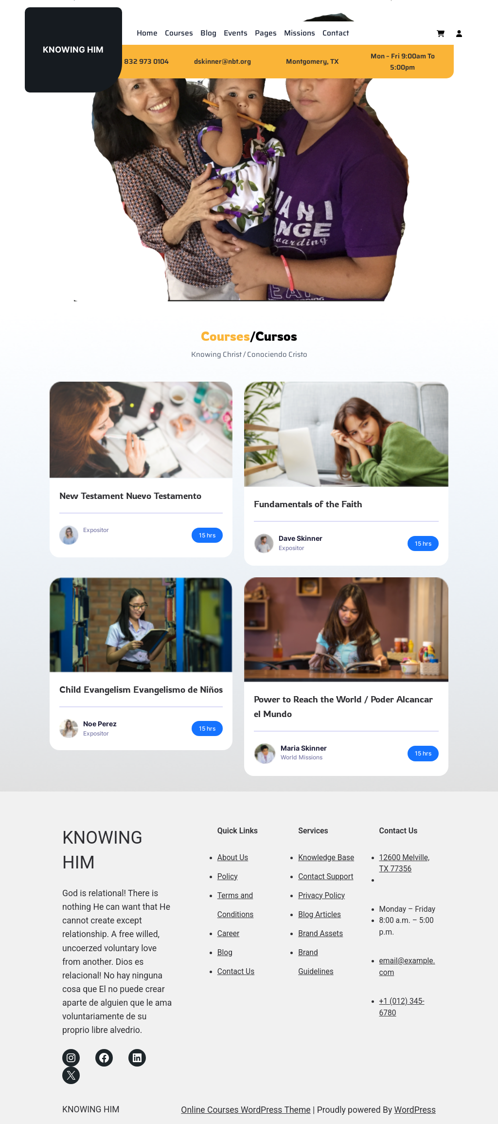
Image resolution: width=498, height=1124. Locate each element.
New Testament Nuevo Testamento (130, 495)
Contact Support (325, 876)
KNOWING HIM (73, 49)
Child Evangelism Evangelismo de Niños (141, 689)
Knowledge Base (326, 857)
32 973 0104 (149, 61)
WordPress (415, 1110)
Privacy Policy (321, 895)
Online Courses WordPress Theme (245, 1110)
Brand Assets (320, 933)
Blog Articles (319, 914)
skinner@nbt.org (224, 61)
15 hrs (207, 535)
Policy (227, 876)
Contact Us (235, 971)
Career (228, 933)
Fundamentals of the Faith (308, 504)
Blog (224, 952)
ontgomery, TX (315, 61)
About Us (232, 857)
